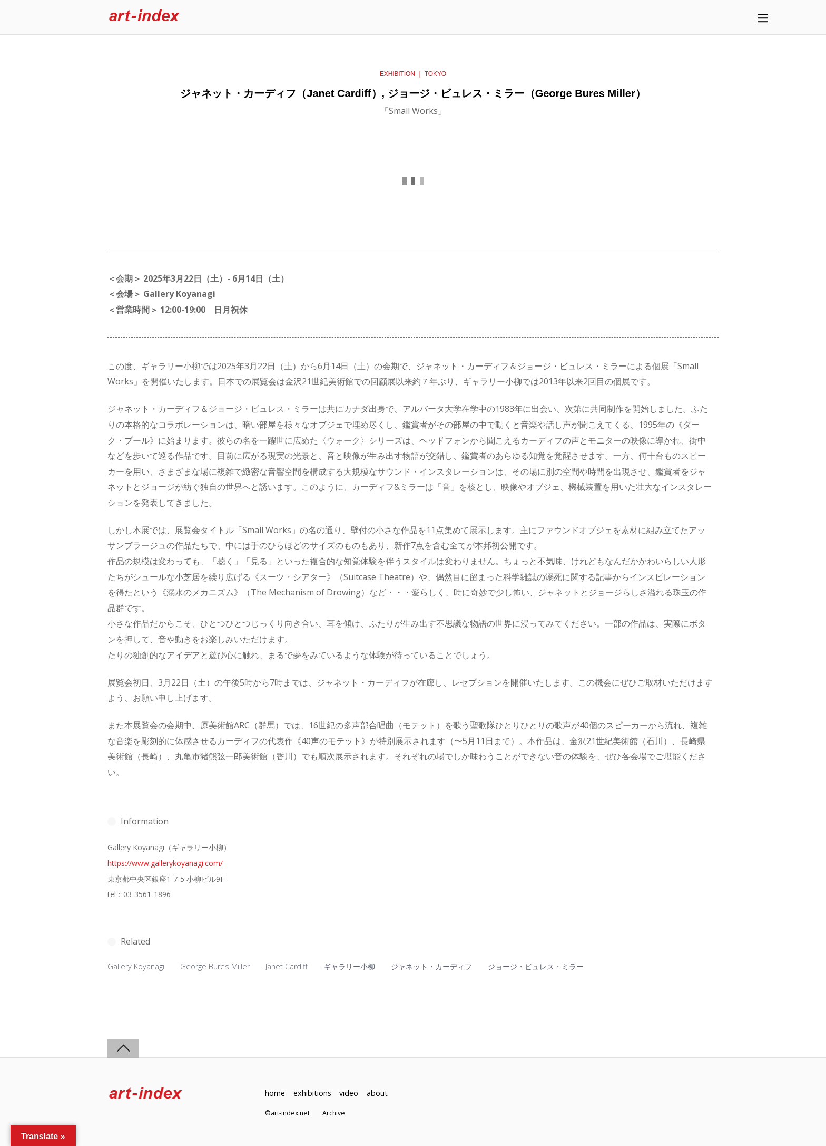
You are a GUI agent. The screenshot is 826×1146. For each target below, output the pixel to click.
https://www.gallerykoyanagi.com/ (165, 863)
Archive (333, 1113)
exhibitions (312, 1093)
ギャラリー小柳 (349, 966)
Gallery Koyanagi (135, 966)
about (377, 1093)
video (348, 1093)
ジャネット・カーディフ (431, 966)
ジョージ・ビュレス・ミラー (536, 966)
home (275, 1093)
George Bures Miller (215, 966)
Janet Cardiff (287, 966)
